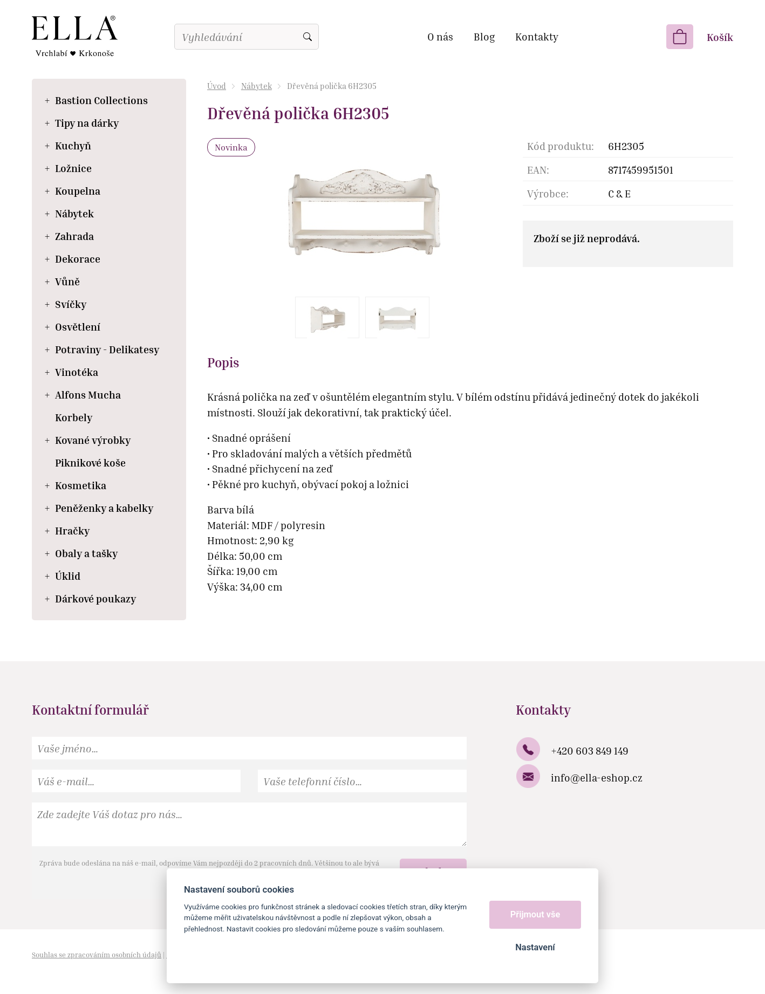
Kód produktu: (560, 146)
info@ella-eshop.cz (597, 777)
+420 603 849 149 (590, 750)
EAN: (538, 169)
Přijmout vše (535, 914)
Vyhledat (307, 37)
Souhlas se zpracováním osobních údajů (96, 954)
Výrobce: (548, 193)
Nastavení (535, 947)
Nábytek (256, 86)
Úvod (216, 86)
